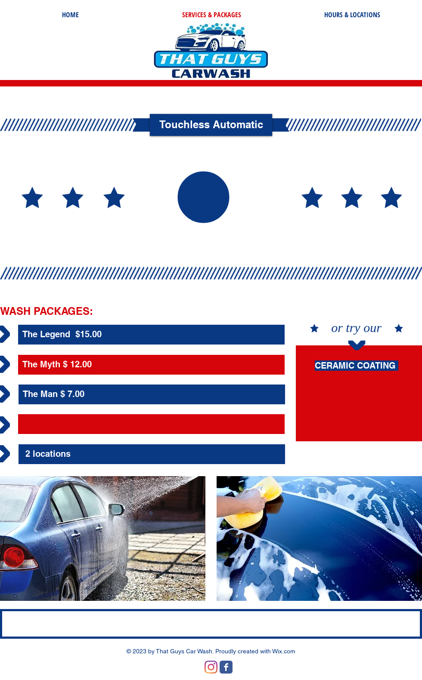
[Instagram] (211, 667)
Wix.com (283, 651)
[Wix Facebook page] (226, 667)
